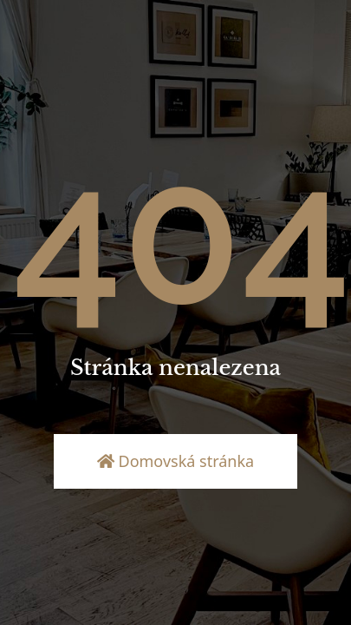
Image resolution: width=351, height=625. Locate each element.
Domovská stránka (175, 461)
